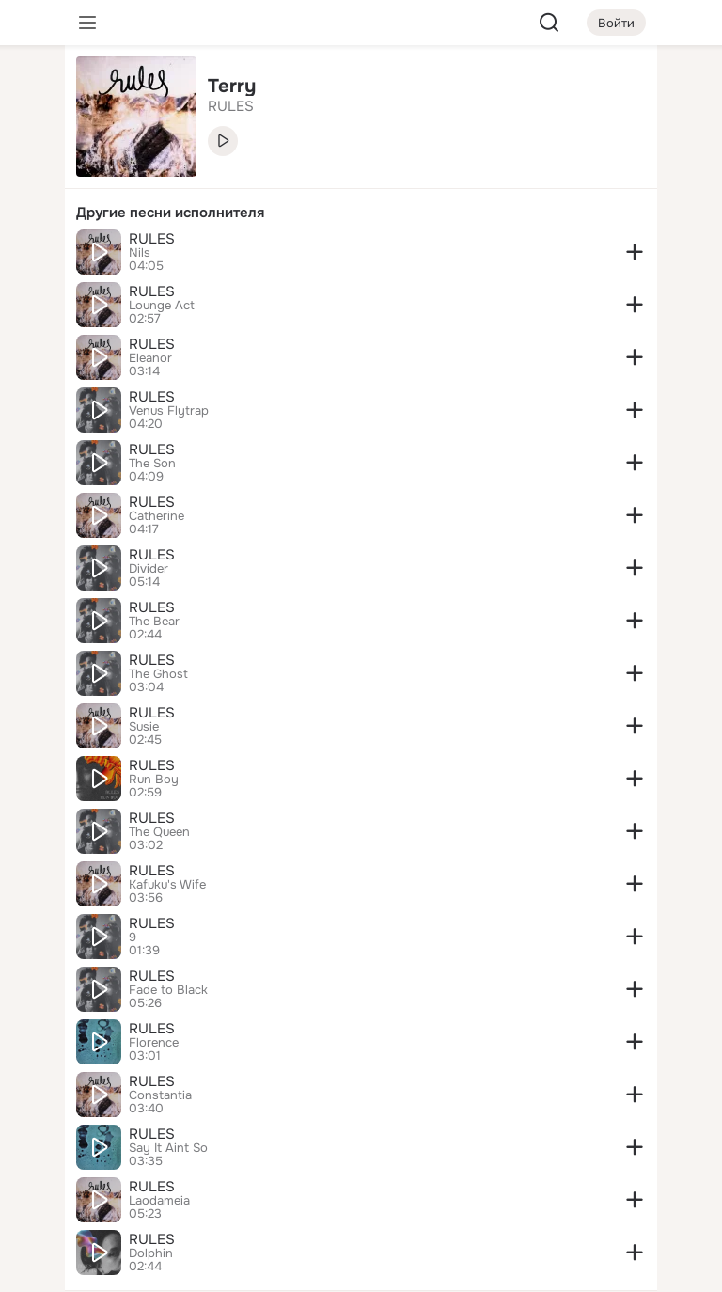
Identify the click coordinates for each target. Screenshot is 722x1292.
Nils (139, 253)
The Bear (154, 621)
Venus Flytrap (169, 411)
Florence (154, 1042)
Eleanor (150, 358)
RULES (152, 238)
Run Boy (154, 779)
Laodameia (159, 1200)
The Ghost (158, 674)
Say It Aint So (168, 1148)
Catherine (156, 516)
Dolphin (151, 1253)
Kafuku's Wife (167, 884)
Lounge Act (162, 305)
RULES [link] (231, 106)
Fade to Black (168, 990)
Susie (144, 726)
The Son (152, 463)
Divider (148, 568)
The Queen (159, 832)
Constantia (160, 1095)
